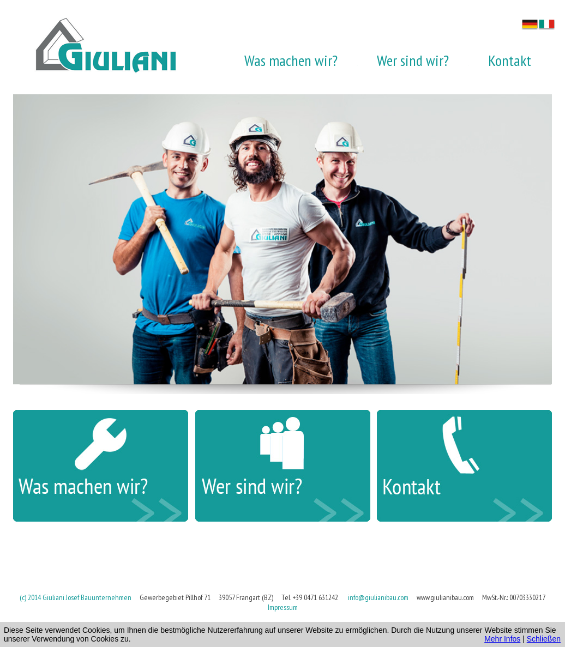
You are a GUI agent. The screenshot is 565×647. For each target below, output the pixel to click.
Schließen (544, 638)
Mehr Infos (502, 638)
